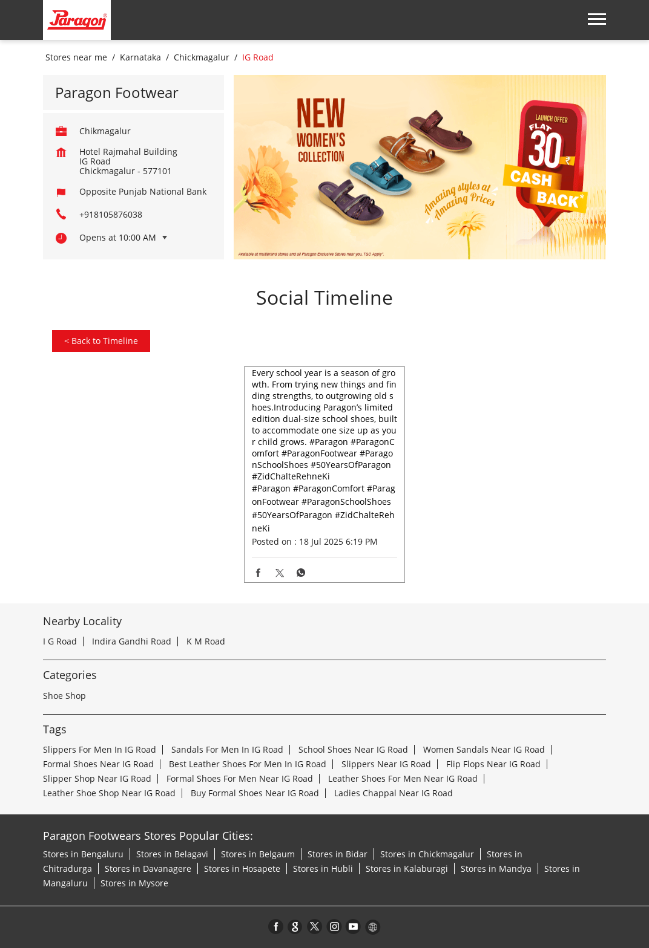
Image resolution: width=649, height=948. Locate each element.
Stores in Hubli (323, 868)
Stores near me (76, 57)
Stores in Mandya (496, 868)
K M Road (205, 641)
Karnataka (140, 57)
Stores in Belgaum (258, 854)
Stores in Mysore (134, 883)
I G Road (60, 641)
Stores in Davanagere (148, 868)
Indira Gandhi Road (131, 641)
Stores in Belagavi (172, 854)
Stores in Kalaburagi (407, 868)
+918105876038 (110, 214)
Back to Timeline (101, 340)
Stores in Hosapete (242, 868)
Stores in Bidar (337, 854)
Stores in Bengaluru (83, 854)
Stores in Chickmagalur (427, 854)
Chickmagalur (201, 57)
